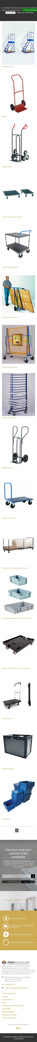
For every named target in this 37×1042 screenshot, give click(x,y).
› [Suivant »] (23, 830)
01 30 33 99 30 (10, 984)
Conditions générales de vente (13, 1005)
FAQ (3, 1003)
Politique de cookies (9, 1015)
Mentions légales (8, 1012)
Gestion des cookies (9, 1018)
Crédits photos (19, 1039)
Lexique (5, 996)
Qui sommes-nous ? (9, 993)
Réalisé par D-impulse (25, 1037)
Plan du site (6, 1008)
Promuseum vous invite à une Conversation (18, 900)
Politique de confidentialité (25, 12)
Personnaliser (10, 12)
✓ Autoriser (25, 882)
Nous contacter (7, 999)
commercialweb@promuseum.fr (16, 988)
